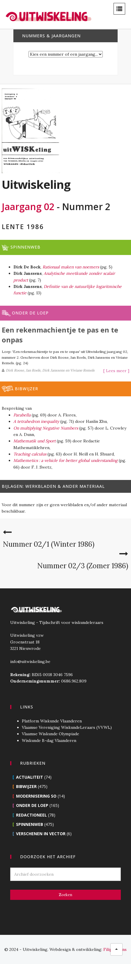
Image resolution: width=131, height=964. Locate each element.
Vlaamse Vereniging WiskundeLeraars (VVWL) (67, 727)
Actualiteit (29, 777)
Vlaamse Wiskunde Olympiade (50, 733)
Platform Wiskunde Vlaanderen (52, 721)
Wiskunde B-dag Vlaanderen (49, 740)
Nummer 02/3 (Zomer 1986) (82, 565)
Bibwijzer (26, 786)
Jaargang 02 (28, 206)
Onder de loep (32, 805)
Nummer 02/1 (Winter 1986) (48, 544)
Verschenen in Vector (41, 833)
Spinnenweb (29, 824)
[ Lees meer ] (116, 371)
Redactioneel (31, 815)
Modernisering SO (36, 796)
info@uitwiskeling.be (30, 661)
